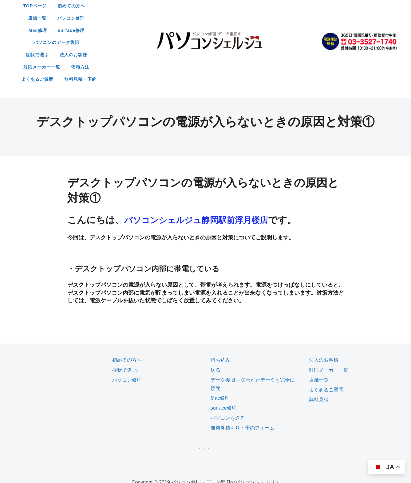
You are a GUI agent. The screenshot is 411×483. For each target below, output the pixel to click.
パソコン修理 (221, 5)
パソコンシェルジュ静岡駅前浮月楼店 (204, 159)
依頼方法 (294, 18)
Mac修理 (254, 5)
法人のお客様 (212, 18)
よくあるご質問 (186, 30)
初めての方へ (153, 5)
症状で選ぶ (176, 18)
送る (215, 309)
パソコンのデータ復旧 (131, 18)
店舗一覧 (187, 5)
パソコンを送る (228, 356)
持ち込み (220, 298)
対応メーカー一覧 (255, 18)
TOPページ (116, 5)
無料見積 (319, 338)
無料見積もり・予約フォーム (243, 366)
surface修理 (288, 5)
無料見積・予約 (229, 30)
